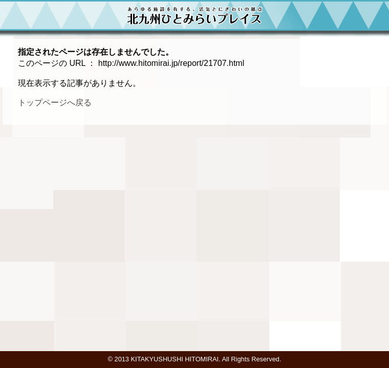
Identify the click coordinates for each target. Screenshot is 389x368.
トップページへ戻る (55, 102)
